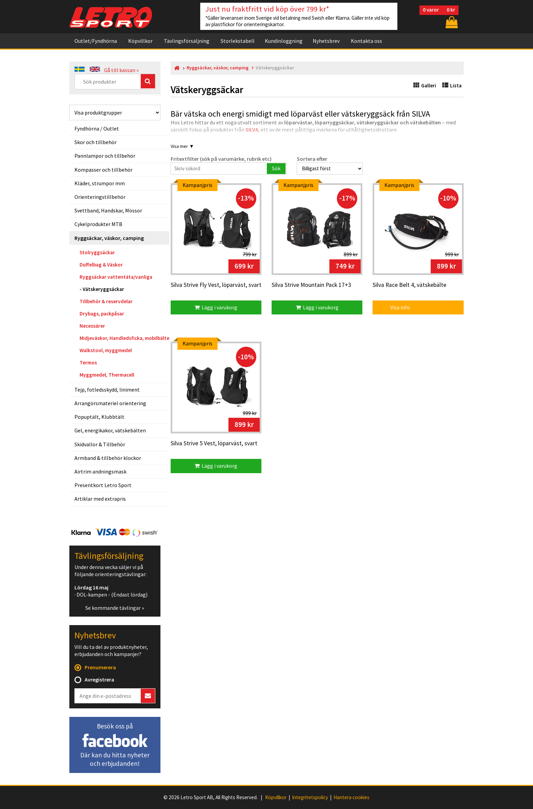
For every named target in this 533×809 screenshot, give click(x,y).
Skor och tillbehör (95, 142)
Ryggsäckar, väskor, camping (109, 238)
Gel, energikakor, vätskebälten (110, 430)
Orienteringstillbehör (99, 196)
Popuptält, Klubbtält (99, 416)
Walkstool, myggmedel (106, 350)
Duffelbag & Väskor (101, 264)
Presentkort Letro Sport (103, 485)
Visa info (395, 307)
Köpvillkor (140, 40)
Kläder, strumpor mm (99, 183)
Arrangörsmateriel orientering (110, 403)
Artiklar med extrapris (100, 498)
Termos (88, 362)
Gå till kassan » (121, 70)
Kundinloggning (284, 40)
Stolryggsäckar (97, 252)
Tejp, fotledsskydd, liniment (107, 389)
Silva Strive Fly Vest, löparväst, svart (216, 285)
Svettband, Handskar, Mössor (108, 210)
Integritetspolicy (310, 797)
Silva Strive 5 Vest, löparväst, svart (214, 443)
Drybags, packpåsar (102, 313)
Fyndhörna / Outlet (96, 128)
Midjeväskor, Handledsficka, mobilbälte (124, 338)
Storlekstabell (238, 40)
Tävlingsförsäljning (186, 40)
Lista (452, 85)
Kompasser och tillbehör (103, 169)
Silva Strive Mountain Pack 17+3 (311, 285)
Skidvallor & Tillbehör (99, 444)
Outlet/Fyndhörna (95, 40)
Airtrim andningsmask (100, 471)
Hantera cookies (351, 797)
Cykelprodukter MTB (98, 224)
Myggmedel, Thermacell (107, 375)
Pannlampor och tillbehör (104, 155)
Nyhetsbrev (326, 40)
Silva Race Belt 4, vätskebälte (409, 285)
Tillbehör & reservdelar (106, 301)
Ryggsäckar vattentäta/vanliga (116, 277)
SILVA (251, 129)
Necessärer (92, 326)
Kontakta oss (366, 40)
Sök (276, 168)
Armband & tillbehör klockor (107, 457)
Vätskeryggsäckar (103, 289)
